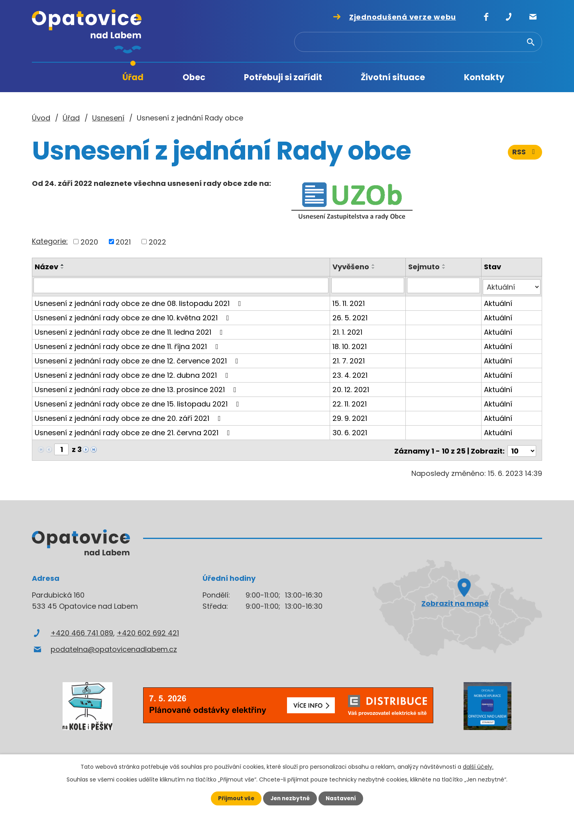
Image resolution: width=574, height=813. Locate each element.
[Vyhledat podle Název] (181, 285)
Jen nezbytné (290, 798)
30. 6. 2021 (350, 431)
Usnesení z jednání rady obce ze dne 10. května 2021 (133, 316)
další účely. (478, 766)
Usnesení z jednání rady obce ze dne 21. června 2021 (134, 431)
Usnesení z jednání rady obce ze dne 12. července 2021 (138, 359)
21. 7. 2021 (349, 359)
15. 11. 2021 (349, 301)
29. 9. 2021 (350, 416)
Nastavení (343, 798)
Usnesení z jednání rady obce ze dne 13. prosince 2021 (137, 388)
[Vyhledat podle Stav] (512, 285)
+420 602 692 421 (148, 629)
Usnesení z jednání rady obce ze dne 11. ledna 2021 (130, 330)
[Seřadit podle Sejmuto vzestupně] (444, 264)
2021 (123, 242)
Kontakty (484, 77)
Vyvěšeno (351, 267)
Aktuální (498, 301)
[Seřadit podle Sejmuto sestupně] (444, 268)
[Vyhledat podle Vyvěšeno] (368, 285)
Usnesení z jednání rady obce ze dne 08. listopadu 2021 (139, 301)
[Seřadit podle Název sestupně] (62, 268)
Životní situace (393, 77)
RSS (525, 155)
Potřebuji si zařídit (283, 77)
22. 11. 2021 (350, 402)
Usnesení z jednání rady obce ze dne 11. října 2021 (128, 344)
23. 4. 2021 (350, 373)
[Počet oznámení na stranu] (521, 447)
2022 (157, 242)
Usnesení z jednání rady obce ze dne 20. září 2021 (129, 416)
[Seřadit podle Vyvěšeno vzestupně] (374, 264)
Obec (194, 77)
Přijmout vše (234, 798)
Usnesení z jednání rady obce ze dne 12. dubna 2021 (133, 373)
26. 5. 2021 (350, 316)
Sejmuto (424, 267)
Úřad (133, 77)
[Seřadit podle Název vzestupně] (62, 264)
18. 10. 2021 (350, 344)
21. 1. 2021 (348, 330)
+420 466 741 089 (82, 629)
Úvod (79, 78)
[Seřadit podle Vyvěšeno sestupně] (374, 268)
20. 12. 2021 (351, 388)
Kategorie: (50, 241)
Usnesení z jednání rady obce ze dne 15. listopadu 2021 (138, 402)
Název (46, 267)
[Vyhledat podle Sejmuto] (443, 285)
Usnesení (108, 118)
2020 (89, 242)
